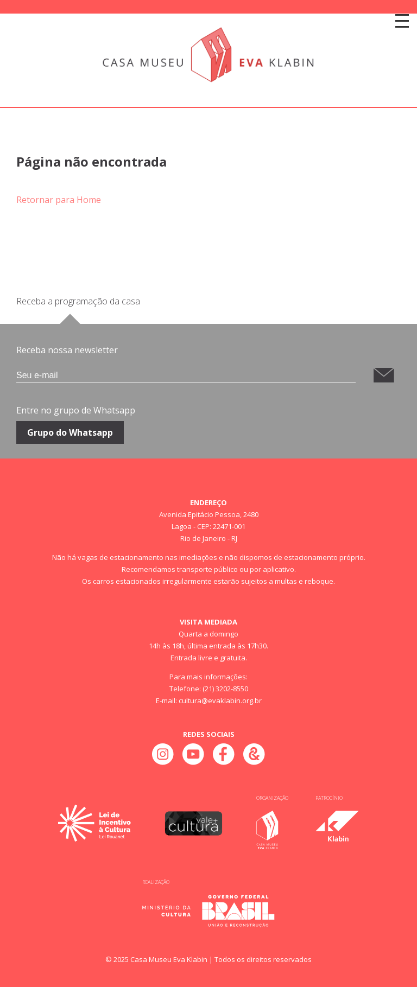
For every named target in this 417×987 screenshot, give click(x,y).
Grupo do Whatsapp (70, 432)
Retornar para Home (58, 200)
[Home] (208, 55)
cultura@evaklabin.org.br (220, 700)
